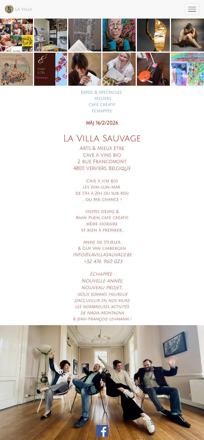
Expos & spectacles (101, 92)
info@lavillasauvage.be (102, 254)
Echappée (101, 274)
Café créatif (102, 104)
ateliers (102, 98)
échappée (102, 111)
